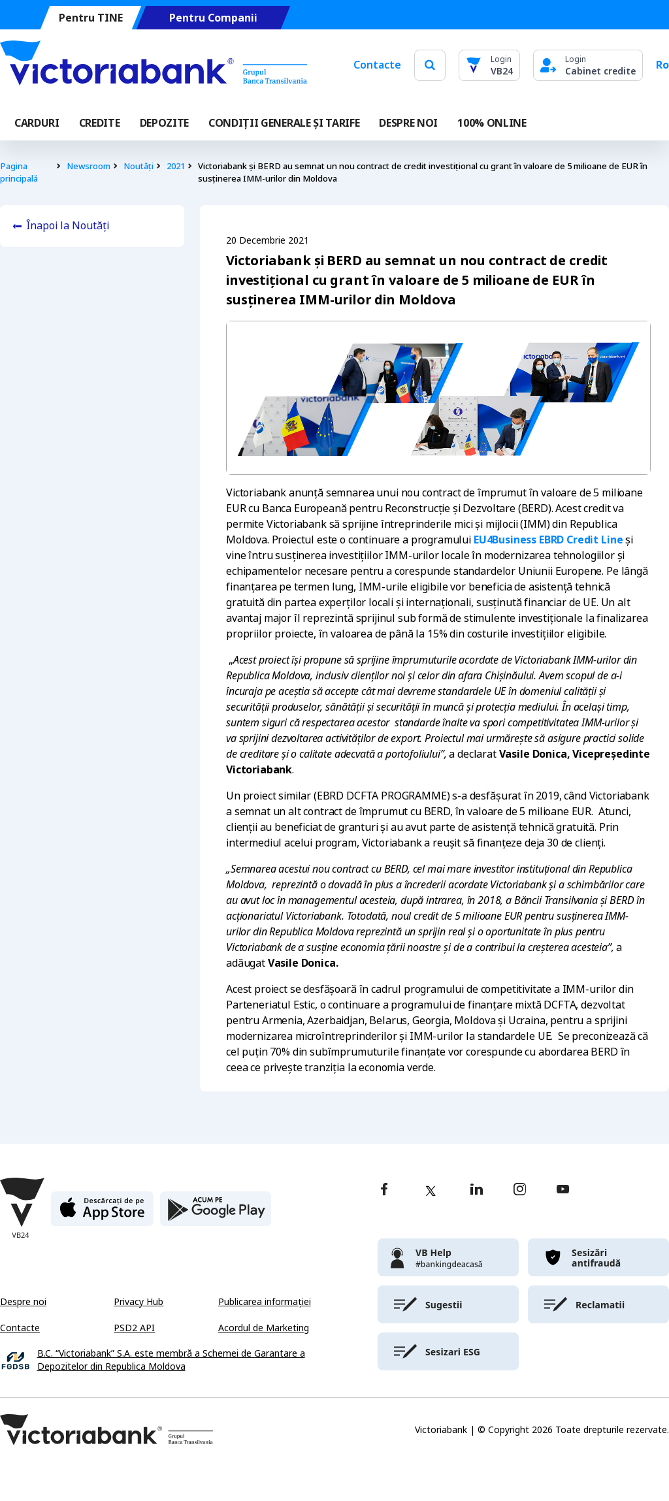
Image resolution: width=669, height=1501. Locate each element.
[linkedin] (476, 1190)
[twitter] (430, 1191)
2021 (176, 166)
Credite (99, 123)
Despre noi (23, 1301)
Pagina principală (19, 173)
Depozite (164, 123)
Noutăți (138, 166)
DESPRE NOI (408, 123)
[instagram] (519, 1190)
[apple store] (102, 1213)
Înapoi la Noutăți (67, 225)
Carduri (36, 123)
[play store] (215, 1213)
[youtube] (563, 1190)
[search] (430, 65)
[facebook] (384, 1190)
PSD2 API (134, 1327)
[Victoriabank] (153, 65)
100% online (491, 123)
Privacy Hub (138, 1301)
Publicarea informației (264, 1301)
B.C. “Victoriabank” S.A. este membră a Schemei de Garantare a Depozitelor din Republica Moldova (171, 1360)
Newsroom (88, 166)
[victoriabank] (448, 1257)
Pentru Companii (213, 18)
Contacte (377, 65)
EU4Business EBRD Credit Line (548, 539)
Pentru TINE (91, 18)
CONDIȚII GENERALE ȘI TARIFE (283, 123)
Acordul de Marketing (263, 1327)
